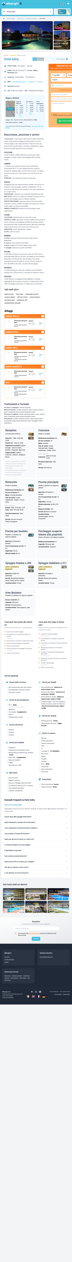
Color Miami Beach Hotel (58, 906)
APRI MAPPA (10, 108)
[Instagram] (36, 992)
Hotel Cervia (20, 18)
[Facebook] (32, 992)
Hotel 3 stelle (22, 978)
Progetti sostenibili (9, 959)
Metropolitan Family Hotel (37, 893)
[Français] (38, 996)
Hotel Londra (9, 893)
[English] (33, 996)
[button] (62, 3)
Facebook (31, 82)
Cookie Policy (66, 994)
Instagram (40, 82)
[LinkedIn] (40, 992)
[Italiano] (28, 996)
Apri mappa (61, 11)
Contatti (6, 962)
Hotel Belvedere (55, 893)
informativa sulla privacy (63, 114)
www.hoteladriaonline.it (19, 82)
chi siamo (7, 957)
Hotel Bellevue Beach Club (14, 906)
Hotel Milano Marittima (31, 18)
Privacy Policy (58, 994)
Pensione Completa (17, 975)
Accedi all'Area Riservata (46, 957)
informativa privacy (34, 933)
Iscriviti (36, 939)
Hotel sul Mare (14, 978)
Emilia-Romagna (11, 18)
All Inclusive (7, 975)
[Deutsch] (43, 996)
